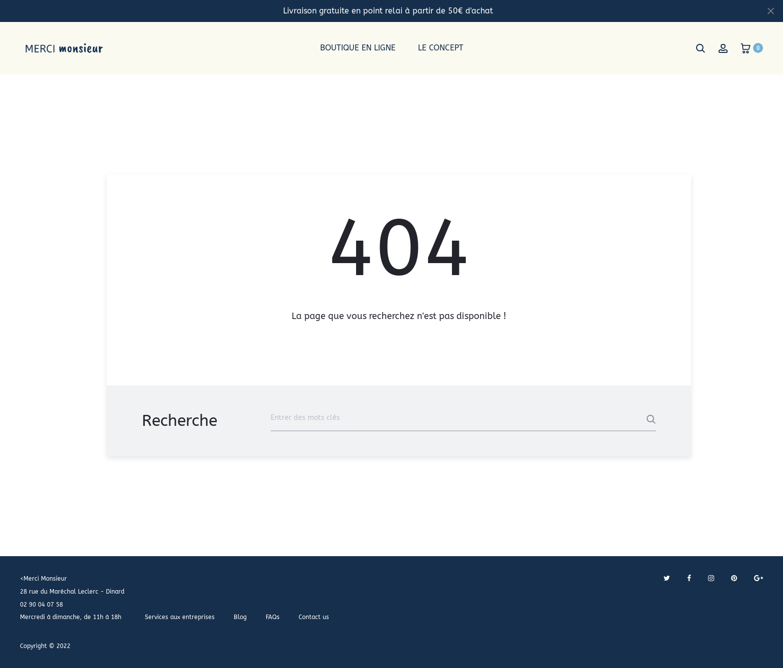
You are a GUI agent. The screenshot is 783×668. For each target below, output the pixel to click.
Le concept (440, 47)
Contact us (314, 617)
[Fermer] (771, 10)
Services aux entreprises (180, 617)
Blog (240, 617)
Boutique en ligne (357, 47)
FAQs (273, 617)
